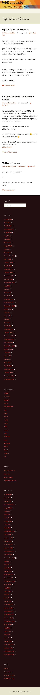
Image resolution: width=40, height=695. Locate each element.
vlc (5, 456)
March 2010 (7, 365)
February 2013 (8, 268)
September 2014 (9, 255)
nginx (6, 422)
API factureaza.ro (9, 470)
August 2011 (8, 308)
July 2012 (7, 285)
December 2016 (9, 228)
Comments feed (9, 674)
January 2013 (8, 272)
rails (3, 35)
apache (6, 392)
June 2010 (7, 355)
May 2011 (7, 318)
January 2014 (8, 262)
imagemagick (8, 406)
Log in (6, 668)
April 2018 (7, 222)
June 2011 (7, 315)
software (7, 436)
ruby (5, 432)
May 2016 (7, 238)
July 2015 (7, 248)
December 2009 (9, 375)
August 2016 (8, 232)
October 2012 (8, 278)
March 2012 (7, 295)
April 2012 (7, 292)
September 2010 (9, 345)
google (6, 399)
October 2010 (8, 342)
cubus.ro (7, 473)
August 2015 (8, 245)
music (6, 416)
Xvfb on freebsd (11, 162)
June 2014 (7, 258)
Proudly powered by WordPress (20, 691)
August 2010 (8, 348)
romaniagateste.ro (10, 480)
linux (5, 412)
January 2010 (8, 372)
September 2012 (9, 282)
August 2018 (8, 218)
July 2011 (7, 312)
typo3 (6, 449)
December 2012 (9, 275)
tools (6, 446)
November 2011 (9, 302)
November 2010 (9, 338)
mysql (6, 419)
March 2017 (7, 225)
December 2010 (9, 335)
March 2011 (7, 325)
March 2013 (7, 265)
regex (6, 429)
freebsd (33, 33)
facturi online (8, 476)
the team (7, 442)
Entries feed (8, 671)
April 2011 (7, 322)
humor (6, 402)
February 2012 (8, 298)
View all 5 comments (10, 151)
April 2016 (7, 242)
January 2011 (8, 332)
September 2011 (9, 305)
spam (6, 439)
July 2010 (7, 352)
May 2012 (7, 288)
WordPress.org (9, 678)
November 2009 (9, 378)
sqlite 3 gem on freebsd (15, 29)
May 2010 (7, 358)
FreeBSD (22, 165)
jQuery (6, 409)
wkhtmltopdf (7, 146)
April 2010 (7, 362)
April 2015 (7, 252)
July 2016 (7, 235)
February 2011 (8, 328)
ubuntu (6, 452)
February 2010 (8, 368)
